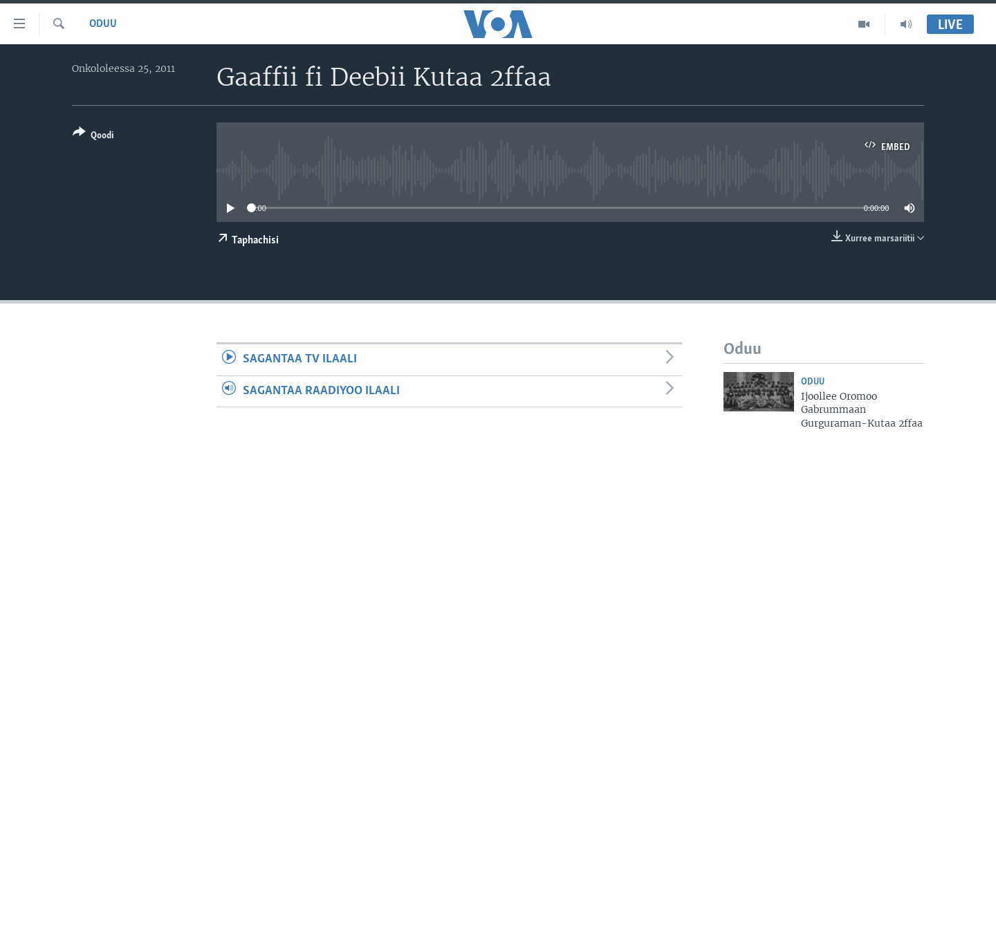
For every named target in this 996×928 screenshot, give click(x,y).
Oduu (103, 24)
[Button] (93, 136)
